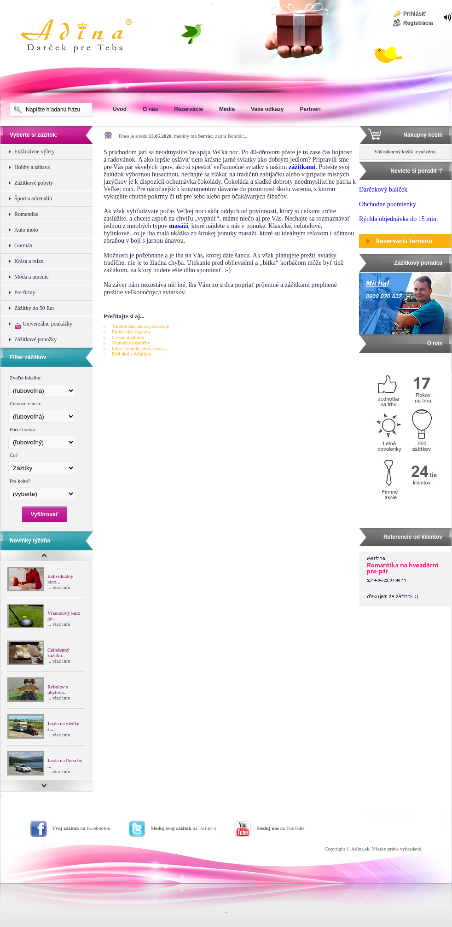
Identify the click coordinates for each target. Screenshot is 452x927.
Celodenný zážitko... (58, 652)
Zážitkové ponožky (35, 339)
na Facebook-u (81, 828)
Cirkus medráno (128, 337)
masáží (178, 225)
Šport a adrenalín (33, 198)
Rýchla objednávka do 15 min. (398, 219)
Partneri (310, 109)
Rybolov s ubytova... (57, 689)
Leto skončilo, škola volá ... (140, 348)
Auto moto (26, 230)
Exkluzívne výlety (34, 151)
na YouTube (280, 828)
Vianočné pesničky (131, 342)
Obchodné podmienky (387, 204)
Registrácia (418, 23)
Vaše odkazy (267, 109)
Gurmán (23, 245)
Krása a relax (28, 261)
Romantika (26, 214)
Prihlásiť (414, 14)
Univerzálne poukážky (43, 325)
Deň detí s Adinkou (131, 353)
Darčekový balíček (383, 189)
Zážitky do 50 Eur (34, 308)
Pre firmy (24, 292)
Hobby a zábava (32, 167)
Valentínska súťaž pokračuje (140, 326)
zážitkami (302, 166)
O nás (150, 109)
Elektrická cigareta (131, 331)
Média (227, 109)
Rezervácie (188, 109)
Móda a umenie (31, 277)
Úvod (120, 109)
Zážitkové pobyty (33, 183)
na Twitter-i (183, 828)
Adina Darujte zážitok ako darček (83, 37)
